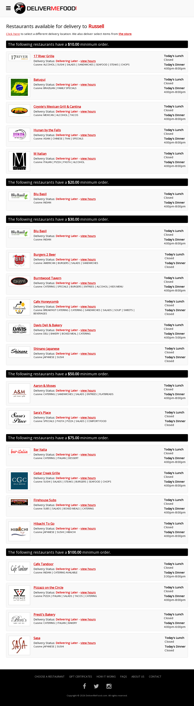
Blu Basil (40, 194)
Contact (155, 676)
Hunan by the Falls (47, 130)
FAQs (123, 676)
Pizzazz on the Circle (48, 587)
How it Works (106, 676)
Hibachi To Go (44, 523)
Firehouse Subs (45, 500)
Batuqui (39, 79)
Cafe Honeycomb (46, 301)
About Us (137, 676)
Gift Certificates (80, 676)
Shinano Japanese (46, 348)
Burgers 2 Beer (45, 254)
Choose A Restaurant (50, 676)
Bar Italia (40, 449)
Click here (13, 34)
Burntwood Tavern (47, 278)
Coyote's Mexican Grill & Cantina (57, 106)
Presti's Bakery (44, 614)
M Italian (40, 153)
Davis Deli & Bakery (48, 325)
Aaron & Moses (45, 385)
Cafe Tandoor (43, 564)
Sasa (37, 638)
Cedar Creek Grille (47, 473)
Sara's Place (42, 412)
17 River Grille (44, 56)
